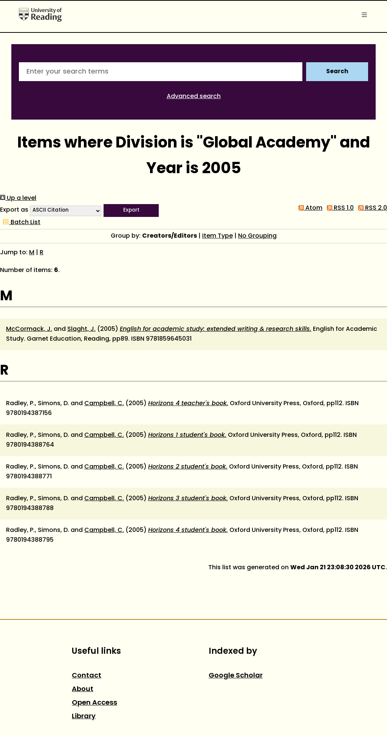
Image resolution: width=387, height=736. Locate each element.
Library (84, 716)
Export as (14, 210)
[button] (131, 210)
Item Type (217, 236)
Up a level (18, 198)
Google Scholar (236, 676)
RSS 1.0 (339, 208)
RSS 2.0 (371, 208)
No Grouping (257, 236)
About (82, 689)
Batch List (20, 222)
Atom (309, 208)
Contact (86, 676)
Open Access (94, 703)
